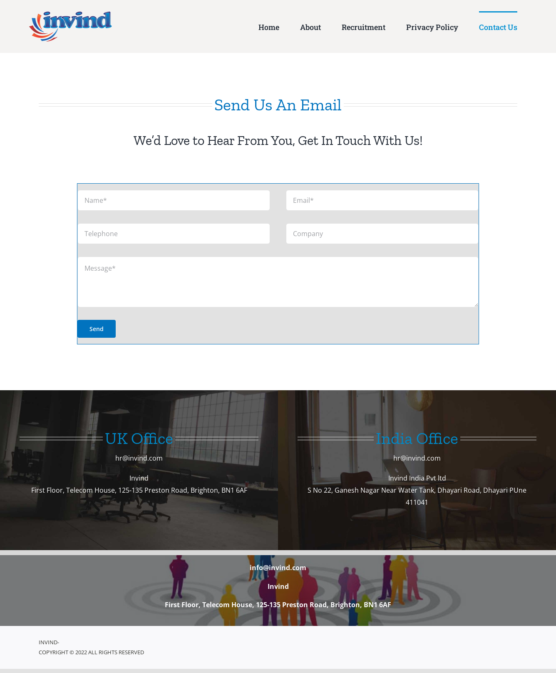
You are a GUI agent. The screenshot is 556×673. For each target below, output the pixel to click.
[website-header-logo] (70, 14)
